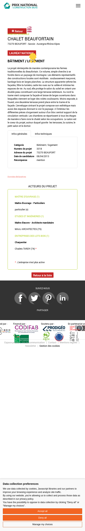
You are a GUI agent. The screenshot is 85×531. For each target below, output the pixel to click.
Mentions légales (68, 342)
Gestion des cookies (49, 345)
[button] (78, 5)
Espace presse (11, 342)
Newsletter (30, 345)
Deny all (42, 517)
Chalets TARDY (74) (25, 248)
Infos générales (19, 133)
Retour (17, 31)
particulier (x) (21, 209)
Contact (52, 342)
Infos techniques (43, 133)
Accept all (42, 511)
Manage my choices (42, 524)
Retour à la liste (42, 275)
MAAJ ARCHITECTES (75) (28, 229)
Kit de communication (33, 342)
